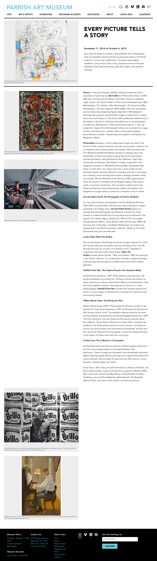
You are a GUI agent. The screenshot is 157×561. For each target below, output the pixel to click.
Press (56, 552)
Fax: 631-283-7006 (38, 546)
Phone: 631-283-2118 (39, 544)
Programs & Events (70, 15)
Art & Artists (26, 15)
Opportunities (59, 544)
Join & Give (126, 15)
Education (93, 15)
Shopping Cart (60, 549)
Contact (57, 557)
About (109, 15)
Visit (9, 15)
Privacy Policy (59, 554)
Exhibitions (46, 15)
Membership (59, 546)
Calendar (144, 15)
